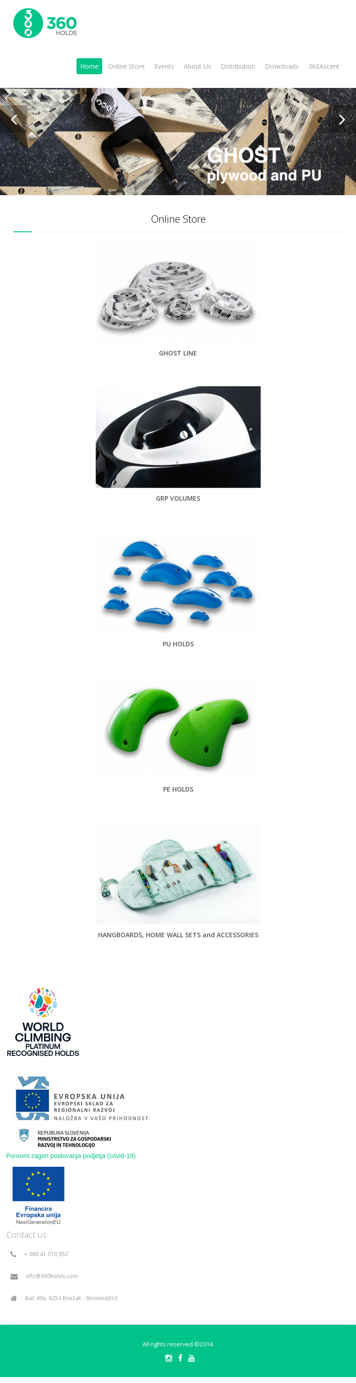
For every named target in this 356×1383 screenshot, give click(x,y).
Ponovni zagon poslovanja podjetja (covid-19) (71, 1155)
